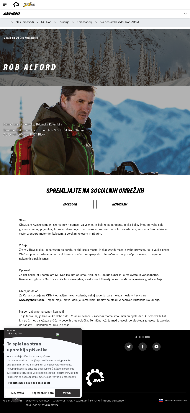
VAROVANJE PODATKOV (38, 400)
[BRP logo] (16, 4)
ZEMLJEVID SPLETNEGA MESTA (42, 405)
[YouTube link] (156, 346)
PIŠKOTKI (95, 400)
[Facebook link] (142, 346)
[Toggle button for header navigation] (5, 4)
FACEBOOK (70, 204)
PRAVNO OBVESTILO (113, 400)
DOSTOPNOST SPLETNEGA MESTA (70, 400)
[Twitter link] (129, 346)
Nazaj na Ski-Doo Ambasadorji (22, 38)
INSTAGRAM (119, 204)
